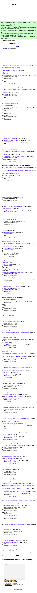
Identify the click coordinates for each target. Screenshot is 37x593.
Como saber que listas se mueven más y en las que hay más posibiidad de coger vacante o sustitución (17, 266)
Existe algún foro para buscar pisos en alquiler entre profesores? (12, 493)
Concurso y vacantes (6, 103)
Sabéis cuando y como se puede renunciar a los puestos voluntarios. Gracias (14, 491)
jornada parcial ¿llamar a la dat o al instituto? (9, 392)
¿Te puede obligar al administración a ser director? (10, 507)
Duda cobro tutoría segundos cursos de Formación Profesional (12, 286)
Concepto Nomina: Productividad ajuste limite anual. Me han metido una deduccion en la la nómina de (17, 170)
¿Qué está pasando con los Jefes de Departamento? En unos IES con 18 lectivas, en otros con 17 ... (17, 314)
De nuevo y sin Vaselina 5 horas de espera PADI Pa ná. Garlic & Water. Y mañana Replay (16, 353)
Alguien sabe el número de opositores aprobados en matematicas (12, 538)
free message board (20, 592)
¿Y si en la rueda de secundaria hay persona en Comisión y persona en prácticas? (15, 432)
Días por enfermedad (6, 217)
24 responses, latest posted (8, 439)
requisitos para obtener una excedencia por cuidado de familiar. (12, 138)
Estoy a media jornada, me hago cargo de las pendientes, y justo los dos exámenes (14, 210)
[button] (19, 582)
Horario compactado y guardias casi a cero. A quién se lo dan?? (12, 330)
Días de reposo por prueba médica (8, 335)
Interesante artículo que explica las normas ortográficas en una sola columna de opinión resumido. (16, 549)
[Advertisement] (18, 13)
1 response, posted (7, 78)
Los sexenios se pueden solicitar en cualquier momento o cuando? (12, 165)
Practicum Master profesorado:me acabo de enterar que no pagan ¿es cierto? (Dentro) (15, 75)
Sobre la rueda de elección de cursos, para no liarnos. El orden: (12, 370)
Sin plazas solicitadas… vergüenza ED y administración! (11, 358)
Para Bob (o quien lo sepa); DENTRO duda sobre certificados (11, 416)
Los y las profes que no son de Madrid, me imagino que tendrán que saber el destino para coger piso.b (18, 500)
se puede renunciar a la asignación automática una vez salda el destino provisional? (15, 533)
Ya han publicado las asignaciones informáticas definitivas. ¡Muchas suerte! (13, 425)
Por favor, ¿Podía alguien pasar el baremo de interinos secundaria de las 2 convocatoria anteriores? (17, 488)
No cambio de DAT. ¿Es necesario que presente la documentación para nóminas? (14, 407)
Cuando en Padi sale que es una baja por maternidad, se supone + (12, 344)
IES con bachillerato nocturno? (7, 398)
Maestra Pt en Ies (5, 351)
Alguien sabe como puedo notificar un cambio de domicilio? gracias (13, 223)
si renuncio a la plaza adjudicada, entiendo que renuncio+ (11, 456)
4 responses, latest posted (8, 95)
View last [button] (16, 71)
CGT (3, 230)
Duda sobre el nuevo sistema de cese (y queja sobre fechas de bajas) (12, 206)
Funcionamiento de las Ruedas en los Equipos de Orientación (11, 427)
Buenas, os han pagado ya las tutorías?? (9, 246)
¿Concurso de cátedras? (6, 92)
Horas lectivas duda (6, 360)
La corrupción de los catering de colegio (8, 297)
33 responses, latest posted (8, 550)
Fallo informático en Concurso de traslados (9, 221)
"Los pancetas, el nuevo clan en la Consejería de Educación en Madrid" (13, 109)
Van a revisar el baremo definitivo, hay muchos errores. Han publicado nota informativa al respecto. (17, 478)
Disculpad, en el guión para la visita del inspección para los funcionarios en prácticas (15, 107)
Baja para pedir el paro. (6, 325)
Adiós (4, 405)
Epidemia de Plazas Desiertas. (7, 438)
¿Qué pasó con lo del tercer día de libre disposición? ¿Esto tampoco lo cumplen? (15, 411)
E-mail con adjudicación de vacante (8, 385)
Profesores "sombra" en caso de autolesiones (9, 87)
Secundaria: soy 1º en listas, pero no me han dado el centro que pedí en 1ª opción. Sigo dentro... (16, 418)
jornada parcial (5, 454)
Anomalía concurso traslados (7, 136)
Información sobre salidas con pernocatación (9, 234)
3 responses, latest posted (8, 76)
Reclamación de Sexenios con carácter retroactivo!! (10, 284)
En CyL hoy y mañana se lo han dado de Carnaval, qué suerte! (12, 140)
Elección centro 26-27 (6, 77)
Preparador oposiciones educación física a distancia (10, 394)
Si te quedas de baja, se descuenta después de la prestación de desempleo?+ (14, 301)
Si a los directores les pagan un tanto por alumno (10, 527)
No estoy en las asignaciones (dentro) (8, 447)
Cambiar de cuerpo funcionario (7, 264)
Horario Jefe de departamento (7, 421)
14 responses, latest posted (8, 424)
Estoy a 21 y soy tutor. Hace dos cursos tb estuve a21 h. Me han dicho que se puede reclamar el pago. (17, 269)
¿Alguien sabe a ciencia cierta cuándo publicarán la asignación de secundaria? (14, 503)
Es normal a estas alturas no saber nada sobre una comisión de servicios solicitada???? (15, 365)
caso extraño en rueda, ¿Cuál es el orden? (9, 423)
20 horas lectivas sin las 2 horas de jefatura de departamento (11, 321)
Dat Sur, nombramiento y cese (7, 208)
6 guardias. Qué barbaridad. (7, 288)
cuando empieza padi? (6, 372)
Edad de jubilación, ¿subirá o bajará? (8, 509)
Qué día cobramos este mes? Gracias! (9, 197)
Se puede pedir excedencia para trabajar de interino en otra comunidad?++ (13, 158)
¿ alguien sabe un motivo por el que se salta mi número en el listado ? (13, 449)
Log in (10, 43)
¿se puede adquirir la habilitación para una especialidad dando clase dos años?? (14, 272)
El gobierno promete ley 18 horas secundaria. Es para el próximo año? (13, 309)
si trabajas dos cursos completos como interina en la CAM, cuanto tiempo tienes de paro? (16, 250)
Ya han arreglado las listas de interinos (9, 473)
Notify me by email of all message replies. (11, 586)
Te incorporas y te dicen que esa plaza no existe (9, 319)
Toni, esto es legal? (5, 94)
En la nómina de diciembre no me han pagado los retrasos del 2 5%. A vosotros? (14, 156)
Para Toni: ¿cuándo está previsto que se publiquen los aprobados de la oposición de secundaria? (16, 524)
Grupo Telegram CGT (6, 262)
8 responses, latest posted (8, 518)
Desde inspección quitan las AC (7, 253)
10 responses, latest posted (8, 474)
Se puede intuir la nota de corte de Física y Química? (11, 544)
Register (12, 564)
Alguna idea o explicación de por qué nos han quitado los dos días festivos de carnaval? (16, 356)
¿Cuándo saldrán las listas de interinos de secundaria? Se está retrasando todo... (14, 483)
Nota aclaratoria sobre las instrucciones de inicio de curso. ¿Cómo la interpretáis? (14, 445)
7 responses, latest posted (8, 83)
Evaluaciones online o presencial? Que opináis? (9, 199)
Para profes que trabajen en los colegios (8, 248)
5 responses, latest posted (8, 198)
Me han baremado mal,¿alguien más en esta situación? (11, 481)
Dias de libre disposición (6, 149)
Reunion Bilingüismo (6, 299)
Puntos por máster (5, 342)
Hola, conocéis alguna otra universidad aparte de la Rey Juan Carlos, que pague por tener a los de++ (17, 151)
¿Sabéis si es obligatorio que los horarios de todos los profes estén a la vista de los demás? (16, 243)
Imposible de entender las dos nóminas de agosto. (10, 383)
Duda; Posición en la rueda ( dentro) (8, 374)
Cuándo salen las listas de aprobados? (9, 531)
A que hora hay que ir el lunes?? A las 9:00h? (9, 387)
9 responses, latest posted (8, 157)
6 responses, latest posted (8, 106)
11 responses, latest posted (9, 200)
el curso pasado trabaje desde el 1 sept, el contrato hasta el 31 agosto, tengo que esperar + (16, 339)
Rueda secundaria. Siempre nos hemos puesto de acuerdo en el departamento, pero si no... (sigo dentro (17, 367)
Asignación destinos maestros (7, 529)
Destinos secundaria (6, 434)
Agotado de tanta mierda (6, 173)
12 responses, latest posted (8, 71)
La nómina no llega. (6, 177)
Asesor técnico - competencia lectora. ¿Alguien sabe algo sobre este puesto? (14, 396)
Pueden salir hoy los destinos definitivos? (9, 436)
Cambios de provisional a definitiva (8, 467)
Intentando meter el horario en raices (8, 290)
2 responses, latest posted (8, 116)
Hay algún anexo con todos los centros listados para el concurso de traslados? (14, 228)
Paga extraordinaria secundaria (7, 175)
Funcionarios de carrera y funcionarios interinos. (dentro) (11, 460)
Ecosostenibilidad (5, 337)
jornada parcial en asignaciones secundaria (9, 458)
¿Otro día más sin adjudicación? (7, 469)
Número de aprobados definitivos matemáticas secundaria (11, 540)
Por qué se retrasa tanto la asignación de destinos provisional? (12, 505)
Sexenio (4, 471)
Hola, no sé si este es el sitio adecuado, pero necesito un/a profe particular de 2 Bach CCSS (16, 332)
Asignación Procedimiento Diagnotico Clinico (9, 443)
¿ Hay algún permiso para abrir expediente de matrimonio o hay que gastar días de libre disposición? (17, 89)
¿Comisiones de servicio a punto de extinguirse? (10, 70)
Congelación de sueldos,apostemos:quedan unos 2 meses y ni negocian (13, 260)
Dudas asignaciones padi (6, 154)
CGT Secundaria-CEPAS (6, 219)
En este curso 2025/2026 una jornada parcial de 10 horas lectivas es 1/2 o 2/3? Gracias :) (16, 306)
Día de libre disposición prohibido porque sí (9, 232)
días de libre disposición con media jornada (9, 241)
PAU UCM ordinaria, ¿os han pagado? (8, 274)
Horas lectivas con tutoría (6, 323)
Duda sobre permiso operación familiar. (8, 96)
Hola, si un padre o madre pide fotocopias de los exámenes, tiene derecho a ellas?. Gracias (16, 167)
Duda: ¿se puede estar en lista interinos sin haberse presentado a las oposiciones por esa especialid (17, 485)
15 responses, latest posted (8, 159)
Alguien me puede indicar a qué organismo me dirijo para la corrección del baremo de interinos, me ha (17, 72)
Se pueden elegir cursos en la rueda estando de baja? (10, 381)
